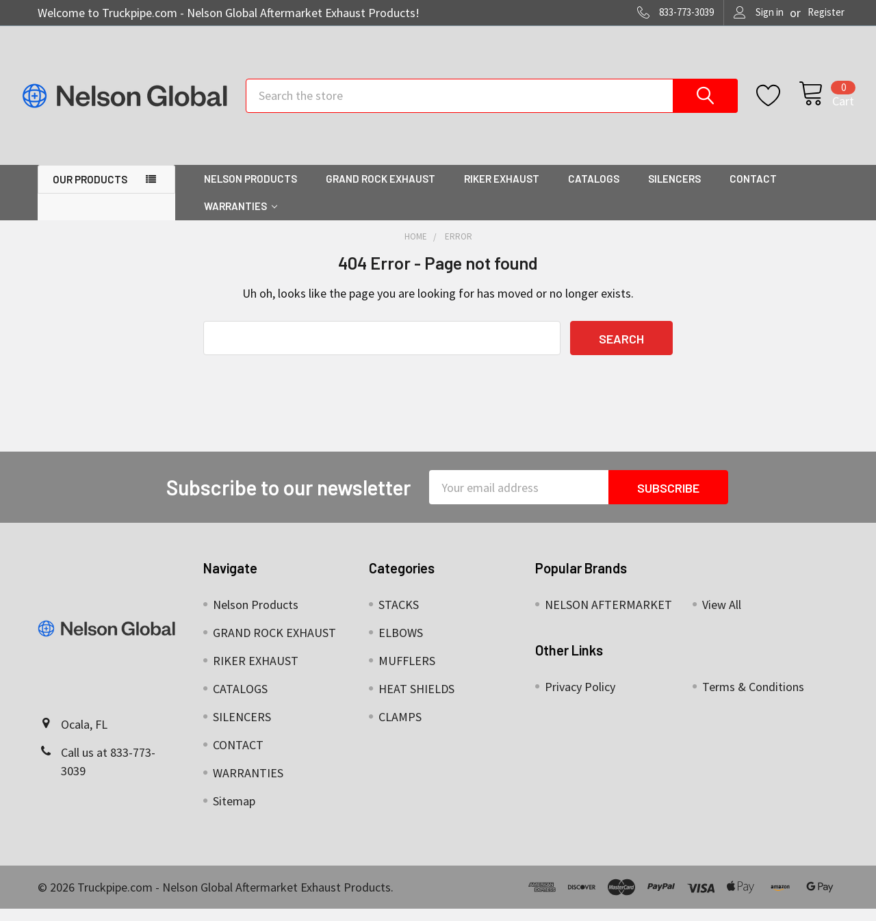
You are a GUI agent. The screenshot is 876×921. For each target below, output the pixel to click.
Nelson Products (250, 191)
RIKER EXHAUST (501, 191)
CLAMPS (400, 729)
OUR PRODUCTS (90, 191)
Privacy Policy (580, 699)
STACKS (398, 617)
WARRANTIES (240, 218)
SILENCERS (674, 191)
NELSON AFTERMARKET (608, 617)
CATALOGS (593, 191)
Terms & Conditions (753, 699)
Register (826, 11)
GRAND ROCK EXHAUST (380, 191)
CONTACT (753, 191)
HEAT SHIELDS (416, 701)
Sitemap (234, 813)
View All (721, 617)
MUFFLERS (406, 673)
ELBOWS (400, 645)
